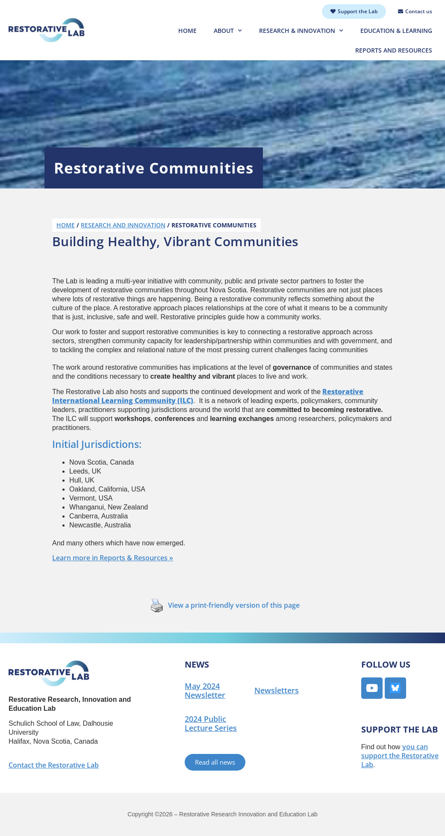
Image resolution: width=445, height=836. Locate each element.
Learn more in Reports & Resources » (112, 557)
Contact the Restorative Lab (54, 765)
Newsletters (276, 690)
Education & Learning (396, 30)
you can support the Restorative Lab (400, 755)
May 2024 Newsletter (205, 690)
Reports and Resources (393, 50)
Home (187, 30)
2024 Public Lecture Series (211, 723)
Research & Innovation (301, 30)
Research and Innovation (123, 225)
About (228, 30)
